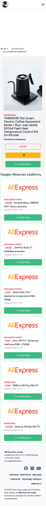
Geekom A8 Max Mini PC (22, 426)
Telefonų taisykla (32, 479)
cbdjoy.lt (36, 483)
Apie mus (14, 474)
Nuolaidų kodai (18, 49)
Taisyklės (15, 479)
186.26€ (23, 146)
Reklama (37, 474)
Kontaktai (25, 474)
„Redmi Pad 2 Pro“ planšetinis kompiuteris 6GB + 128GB (20, 296)
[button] (42, 4)
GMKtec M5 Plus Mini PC (21, 385)
